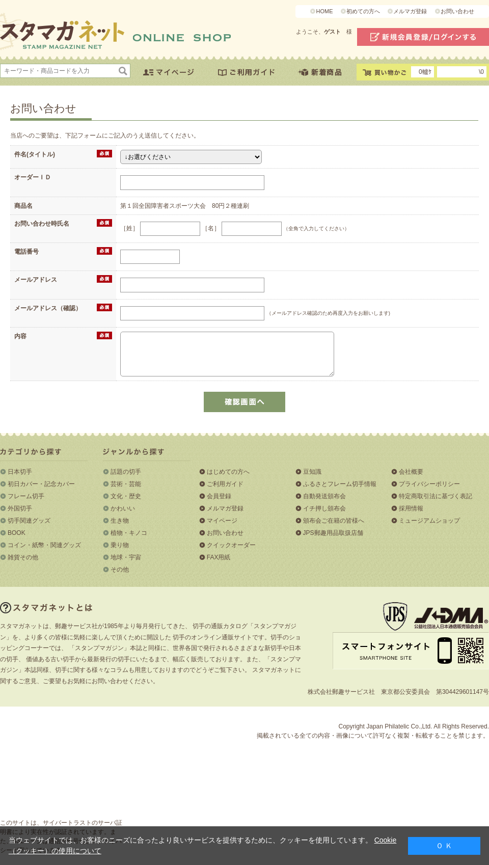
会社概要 (411, 471)
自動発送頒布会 (324, 496)
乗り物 (120, 545)
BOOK (16, 532)
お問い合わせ (457, 11)
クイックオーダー (231, 545)
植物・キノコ (129, 532)
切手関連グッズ (29, 520)
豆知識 (312, 471)
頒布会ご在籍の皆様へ (333, 520)
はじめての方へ (228, 471)
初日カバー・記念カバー (41, 484)
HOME (324, 11)
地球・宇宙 (126, 557)
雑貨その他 (23, 557)
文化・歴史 (126, 496)
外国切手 (20, 508)
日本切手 (20, 471)
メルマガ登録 (410, 11)
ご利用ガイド (225, 484)
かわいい (123, 508)
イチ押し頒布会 (324, 508)
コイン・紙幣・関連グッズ (44, 545)
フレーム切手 (26, 496)
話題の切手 (126, 471)
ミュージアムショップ (429, 520)
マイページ (222, 520)
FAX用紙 (219, 557)
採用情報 (411, 508)
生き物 (120, 520)
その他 (120, 569)
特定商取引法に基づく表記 (435, 496)
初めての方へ (363, 11)
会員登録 (219, 496)
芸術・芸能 (126, 484)
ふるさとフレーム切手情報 (339, 484)
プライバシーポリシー (429, 484)
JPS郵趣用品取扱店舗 (333, 532)
